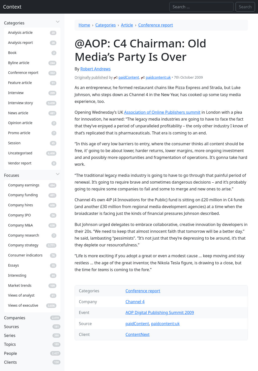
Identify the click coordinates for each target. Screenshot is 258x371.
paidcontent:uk (158, 77)
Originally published (91, 77)
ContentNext (137, 334)
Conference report (155, 25)
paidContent (128, 77)
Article (127, 25)
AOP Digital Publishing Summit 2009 (159, 312)
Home (84, 25)
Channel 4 (134, 301)
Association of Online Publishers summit (162, 112)
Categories (105, 25)
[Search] (201, 7)
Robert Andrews (95, 69)
